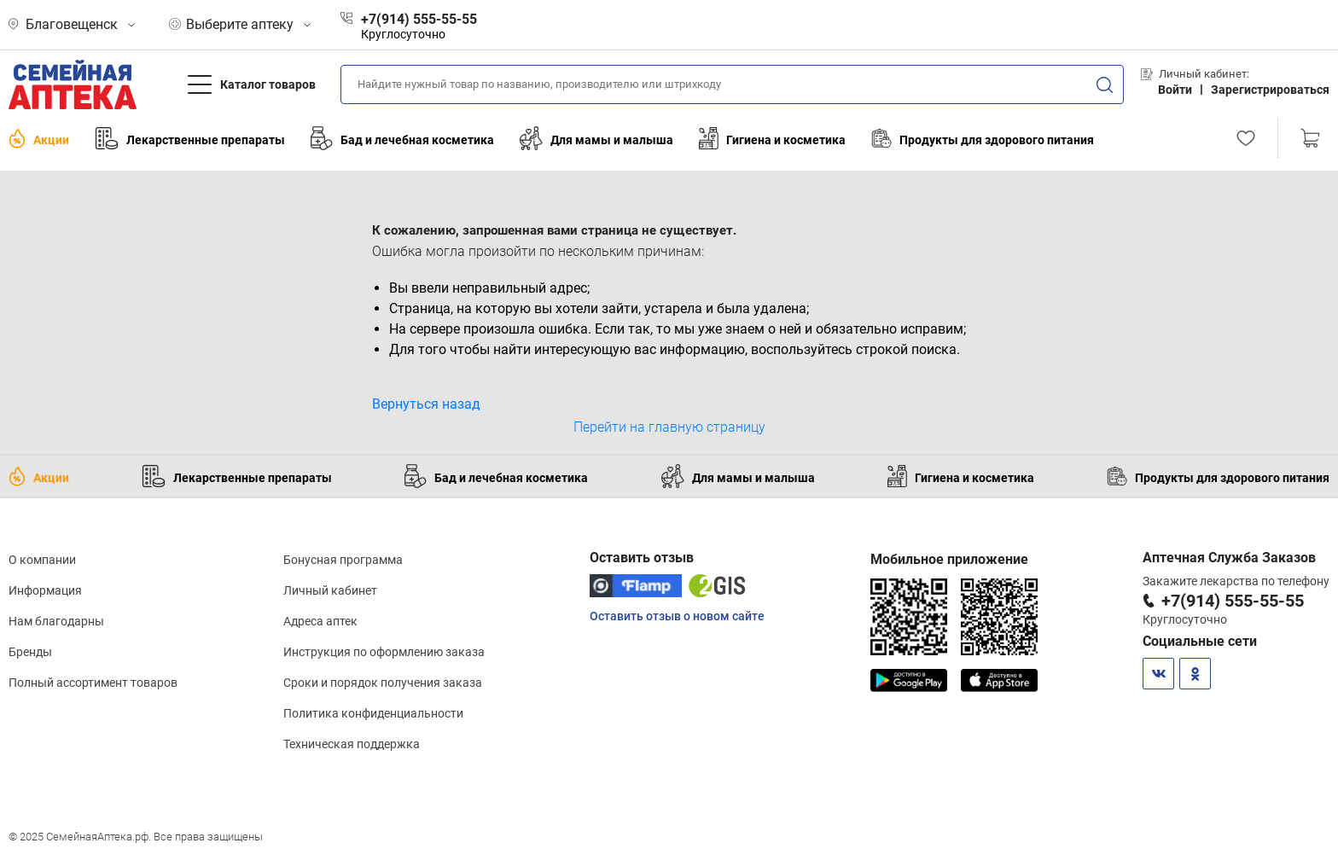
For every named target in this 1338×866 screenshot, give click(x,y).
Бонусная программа (343, 560)
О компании (42, 560)
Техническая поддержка (351, 744)
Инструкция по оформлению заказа (384, 652)
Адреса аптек (320, 621)
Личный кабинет (330, 590)
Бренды (30, 652)
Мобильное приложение (949, 559)
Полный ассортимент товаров (93, 682)
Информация (45, 590)
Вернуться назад (426, 404)
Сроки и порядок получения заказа (382, 682)
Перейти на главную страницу (669, 427)
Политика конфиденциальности (373, 713)
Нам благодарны (56, 621)
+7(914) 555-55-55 (1232, 600)
